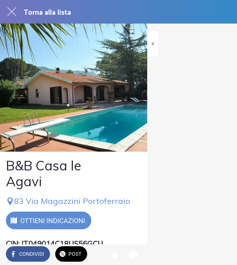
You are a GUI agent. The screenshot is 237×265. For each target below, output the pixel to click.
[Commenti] (222, 255)
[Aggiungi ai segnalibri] (204, 255)
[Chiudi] (11, 11)
